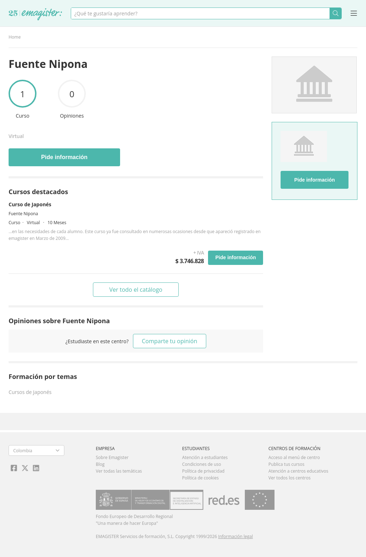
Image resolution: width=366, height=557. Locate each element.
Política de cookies (200, 478)
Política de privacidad (203, 471)
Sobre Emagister (112, 457)
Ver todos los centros (289, 478)
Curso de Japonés (30, 204)
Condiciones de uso (201, 464)
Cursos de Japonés (30, 392)
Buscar (335, 13)
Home (15, 37)
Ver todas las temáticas (119, 471)
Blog (100, 464)
